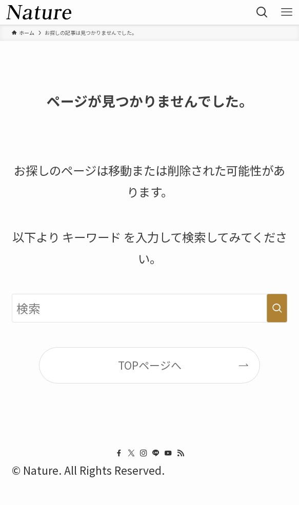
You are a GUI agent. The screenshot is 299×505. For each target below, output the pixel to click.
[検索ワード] (149, 308)
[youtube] (168, 453)
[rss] (180, 453)
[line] (156, 453)
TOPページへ (150, 365)
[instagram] (143, 453)
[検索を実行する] (277, 308)
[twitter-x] (131, 453)
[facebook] (119, 453)
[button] (262, 12)
